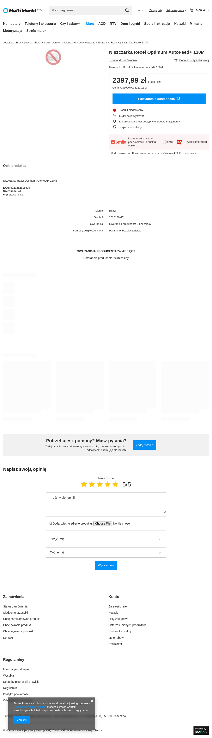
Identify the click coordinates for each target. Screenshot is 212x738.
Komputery (11, 23)
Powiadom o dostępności (159, 99)
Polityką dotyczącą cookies (29, 706)
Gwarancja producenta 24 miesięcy (130, 223)
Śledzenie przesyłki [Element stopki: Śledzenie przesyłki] (15, 612)
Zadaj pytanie (144, 445)
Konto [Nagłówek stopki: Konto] (114, 597)
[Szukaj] (127, 10)
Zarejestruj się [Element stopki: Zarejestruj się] (118, 606)
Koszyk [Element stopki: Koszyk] (113, 612)
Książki (180, 23)
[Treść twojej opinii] (106, 502)
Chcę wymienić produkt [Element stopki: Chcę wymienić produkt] (18, 631)
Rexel (112, 210)
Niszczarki (70, 42)
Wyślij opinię (106, 565)
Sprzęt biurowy (52, 42)
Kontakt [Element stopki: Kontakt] (8, 637)
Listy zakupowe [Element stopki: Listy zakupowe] (118, 619)
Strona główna (23, 42)
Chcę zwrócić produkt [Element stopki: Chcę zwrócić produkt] (17, 625)
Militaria (196, 23)
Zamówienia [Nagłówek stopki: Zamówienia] (13, 597)
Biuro (90, 23)
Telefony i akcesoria (40, 23)
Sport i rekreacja (157, 23)
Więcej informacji (197, 141)
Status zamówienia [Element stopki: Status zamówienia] (15, 606)
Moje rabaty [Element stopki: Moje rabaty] (116, 637)
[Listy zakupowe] (176, 10)
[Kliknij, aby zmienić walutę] (140, 10)
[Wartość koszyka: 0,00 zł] (199, 10)
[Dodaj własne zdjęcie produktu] (120, 523)
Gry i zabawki (70, 23)
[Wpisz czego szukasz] (90, 10)
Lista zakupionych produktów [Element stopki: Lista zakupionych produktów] (127, 625)
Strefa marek (36, 30)
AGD (102, 23)
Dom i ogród (130, 23)
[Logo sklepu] (23, 10)
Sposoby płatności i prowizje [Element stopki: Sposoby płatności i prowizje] (21, 681)
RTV (113, 23)
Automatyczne (87, 42)
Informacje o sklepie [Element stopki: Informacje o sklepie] (16, 669)
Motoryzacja (12, 30)
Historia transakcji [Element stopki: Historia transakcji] (120, 631)
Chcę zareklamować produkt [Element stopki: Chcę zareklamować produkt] (21, 619)
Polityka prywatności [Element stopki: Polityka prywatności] (16, 694)
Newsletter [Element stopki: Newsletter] (115, 644)
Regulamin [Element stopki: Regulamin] (10, 688)
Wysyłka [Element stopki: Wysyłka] (8, 675)
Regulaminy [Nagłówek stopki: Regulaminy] (13, 660)
